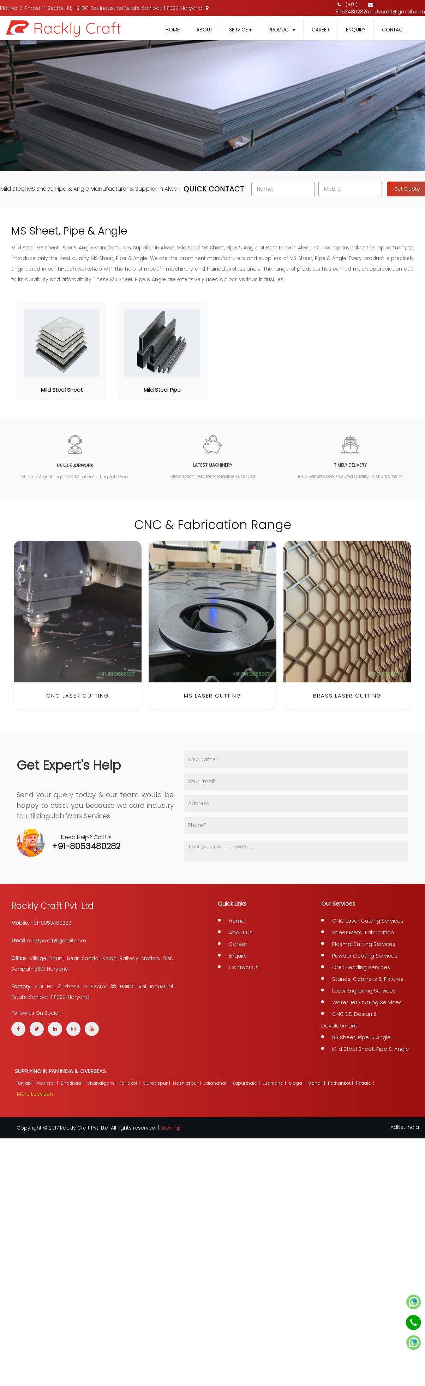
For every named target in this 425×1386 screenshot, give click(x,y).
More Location (35, 1093)
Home (173, 29)
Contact (393, 29)
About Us (240, 932)
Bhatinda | (73, 1083)
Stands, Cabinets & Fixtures (367, 979)
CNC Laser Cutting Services (367, 920)
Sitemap (170, 1127)
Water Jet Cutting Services (367, 1002)
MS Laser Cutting (212, 708)
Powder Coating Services (364, 955)
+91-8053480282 (86, 846)
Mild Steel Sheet (62, 389)
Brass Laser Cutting (347, 708)
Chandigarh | (102, 1083)
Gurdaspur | (157, 1083)
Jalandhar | (217, 1083)
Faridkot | (130, 1083)
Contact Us (243, 967)
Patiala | (365, 1083)
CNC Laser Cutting (77, 708)
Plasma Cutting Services (363, 944)
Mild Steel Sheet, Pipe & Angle (370, 1049)
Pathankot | (341, 1083)
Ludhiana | (275, 1083)
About (204, 29)
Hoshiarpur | (187, 1083)
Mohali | (317, 1083)
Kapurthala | (246, 1083)
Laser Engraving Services (364, 990)
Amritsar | (47, 1083)
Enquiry (355, 29)
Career (320, 29)
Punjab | (25, 1083)
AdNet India (404, 1127)
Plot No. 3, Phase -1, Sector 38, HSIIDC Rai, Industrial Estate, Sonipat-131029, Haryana (104, 8)
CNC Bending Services (361, 967)
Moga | (297, 1083)
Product (281, 29)
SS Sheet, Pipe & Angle (361, 1037)
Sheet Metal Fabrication (363, 932)
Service (240, 29)
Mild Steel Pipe (162, 389)
